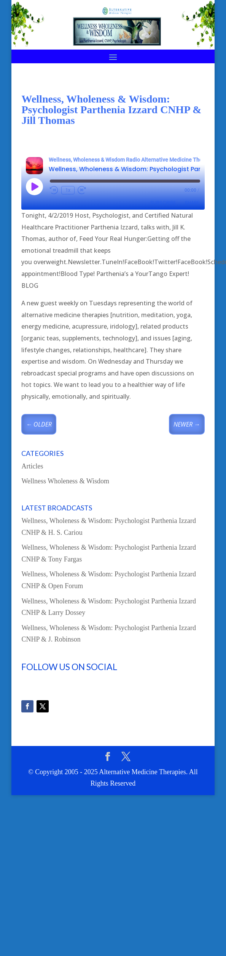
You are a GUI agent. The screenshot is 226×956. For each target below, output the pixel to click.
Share (192, 202)
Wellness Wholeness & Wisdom (65, 481)
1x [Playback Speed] (67, 190)
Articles (32, 466)
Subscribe (163, 202)
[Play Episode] (34, 186)
